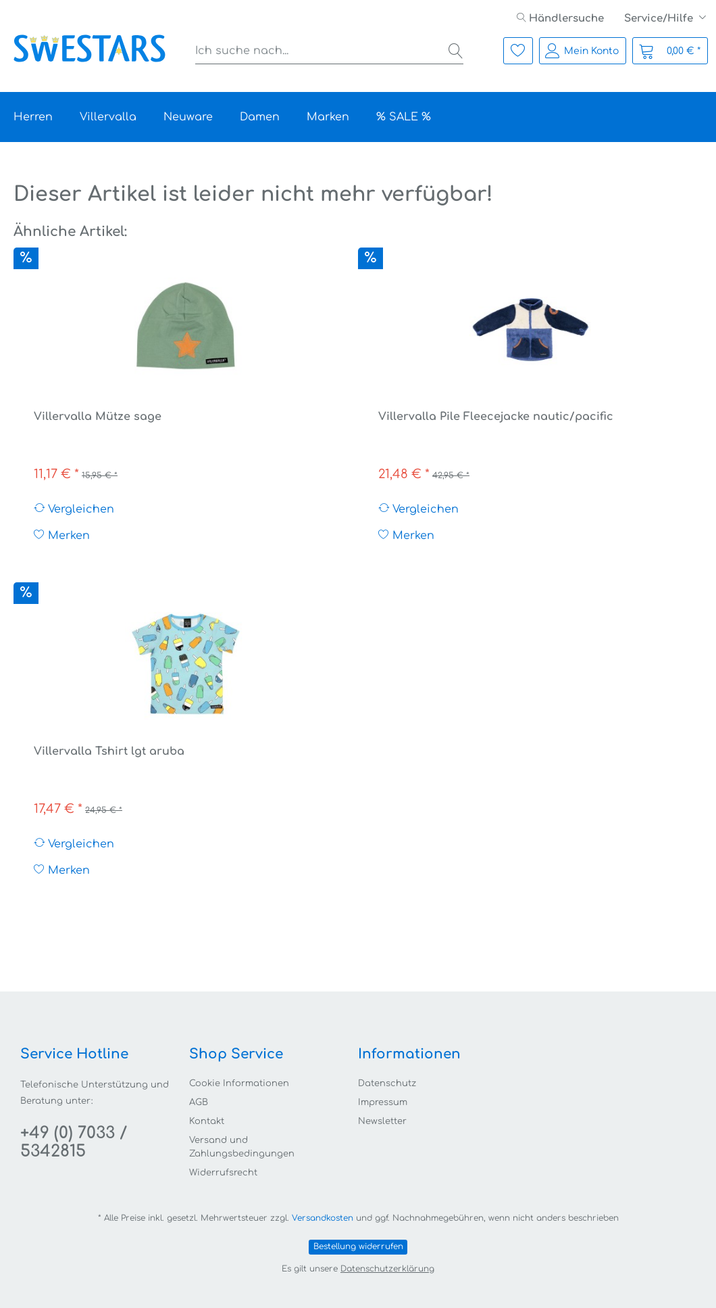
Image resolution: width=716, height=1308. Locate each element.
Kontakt (206, 1121)
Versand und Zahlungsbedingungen (242, 1147)
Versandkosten (322, 1218)
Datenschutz (387, 1083)
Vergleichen (74, 509)
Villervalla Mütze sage (97, 417)
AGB (198, 1102)
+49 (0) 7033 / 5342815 (73, 1142)
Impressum (382, 1102)
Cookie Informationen (239, 1083)
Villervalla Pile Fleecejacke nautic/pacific (495, 417)
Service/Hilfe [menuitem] (660, 18)
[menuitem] (560, 18)
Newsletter (382, 1121)
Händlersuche (560, 18)
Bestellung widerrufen (358, 1246)
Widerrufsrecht (223, 1172)
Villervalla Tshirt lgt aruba (109, 751)
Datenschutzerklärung (387, 1269)
